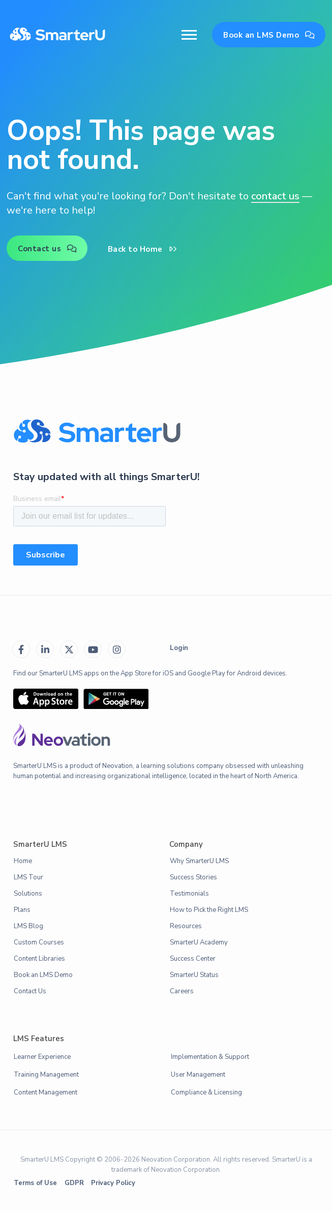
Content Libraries (39, 958)
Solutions (28, 893)
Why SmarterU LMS (199, 861)
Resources (186, 926)
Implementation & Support (210, 1056)
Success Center (193, 958)
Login (179, 648)
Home (23, 861)
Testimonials (189, 893)
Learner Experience (42, 1056)
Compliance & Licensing (206, 1092)
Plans (22, 909)
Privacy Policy (113, 1183)
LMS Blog (28, 926)
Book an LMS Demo (269, 35)
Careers (182, 991)
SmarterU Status (194, 975)
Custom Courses (39, 942)
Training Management (46, 1074)
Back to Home (142, 249)
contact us (275, 196)
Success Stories (193, 877)
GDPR (74, 1183)
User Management (198, 1074)
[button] (189, 35)
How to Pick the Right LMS (209, 909)
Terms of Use (35, 1183)
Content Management (45, 1092)
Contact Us (30, 991)
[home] (57, 35)
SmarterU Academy (199, 942)
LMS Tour (28, 877)
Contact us (47, 249)
